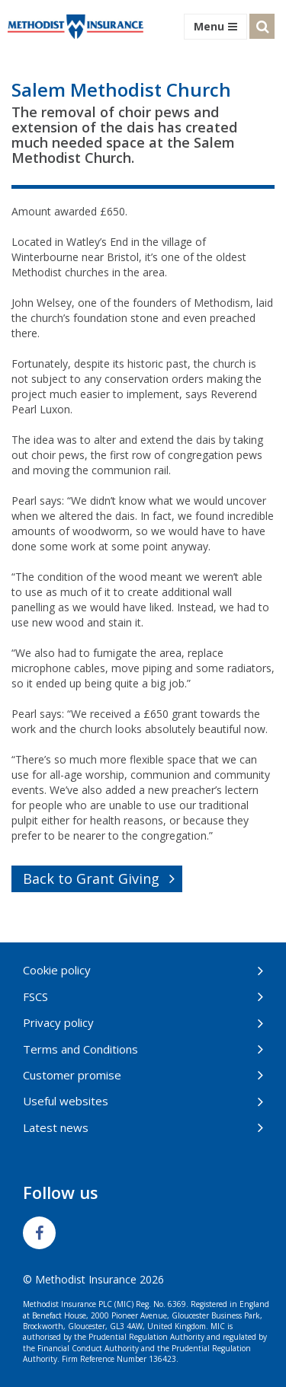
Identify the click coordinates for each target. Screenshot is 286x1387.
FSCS (35, 996)
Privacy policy (58, 1022)
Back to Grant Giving (91, 878)
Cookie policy (57, 969)
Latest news (55, 1127)
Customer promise (72, 1074)
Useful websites (65, 1100)
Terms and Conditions (80, 1049)
